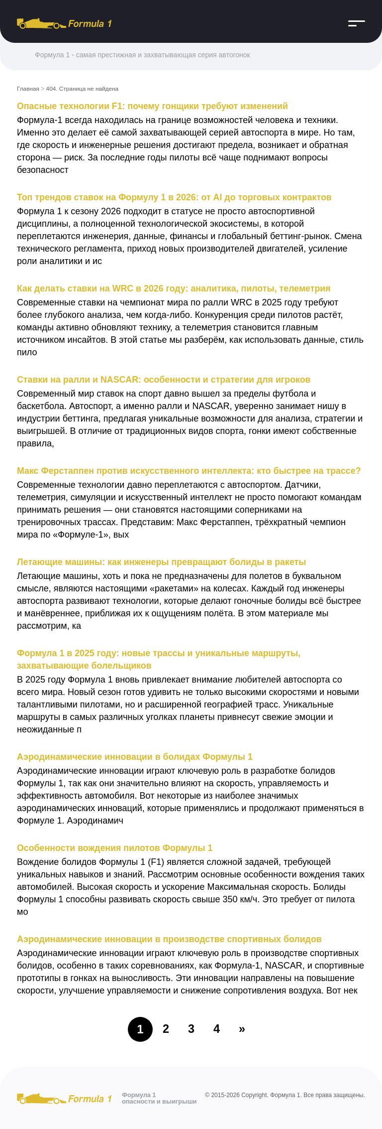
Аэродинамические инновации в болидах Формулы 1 (136, 756)
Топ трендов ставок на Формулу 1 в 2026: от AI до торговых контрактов (176, 197)
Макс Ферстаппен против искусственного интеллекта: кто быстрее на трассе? (191, 470)
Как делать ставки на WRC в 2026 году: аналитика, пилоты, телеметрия (175, 288)
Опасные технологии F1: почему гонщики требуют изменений (154, 106)
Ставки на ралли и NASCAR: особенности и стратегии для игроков (165, 379)
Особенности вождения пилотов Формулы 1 (116, 847)
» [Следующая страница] (242, 1028)
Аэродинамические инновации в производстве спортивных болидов (171, 939)
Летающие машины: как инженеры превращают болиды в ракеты (163, 561)
